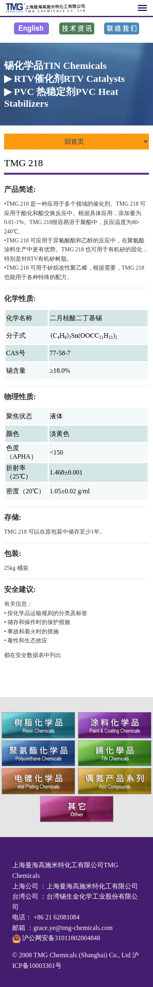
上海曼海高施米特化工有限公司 (92, 886)
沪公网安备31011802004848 (60, 937)
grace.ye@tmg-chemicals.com (73, 927)
